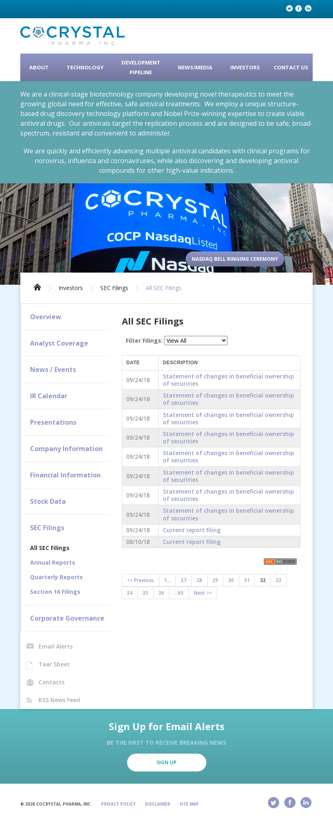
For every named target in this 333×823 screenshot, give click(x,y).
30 (231, 580)
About (39, 67)
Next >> (203, 592)
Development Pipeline (140, 67)
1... (167, 580)
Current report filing (192, 530)
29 (215, 580)
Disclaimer (157, 804)
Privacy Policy (118, 804)
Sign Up (166, 762)
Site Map (189, 804)
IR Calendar (48, 395)
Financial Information (65, 475)
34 (129, 592)
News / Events (53, 369)
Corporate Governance (67, 618)
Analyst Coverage (59, 343)
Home (37, 286)
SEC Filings (114, 288)
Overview (45, 316)
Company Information (66, 448)
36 (161, 592)
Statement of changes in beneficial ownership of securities (228, 379)
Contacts (52, 682)
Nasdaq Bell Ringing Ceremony (235, 259)
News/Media (195, 67)
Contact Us (291, 67)
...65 (179, 592)
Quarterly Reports (56, 577)
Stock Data (48, 501)
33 (278, 580)
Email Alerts (56, 646)
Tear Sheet (54, 664)
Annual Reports (52, 562)
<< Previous (140, 580)
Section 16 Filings (55, 591)
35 (145, 592)
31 (247, 580)
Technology (85, 67)
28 (199, 580)
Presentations (53, 422)
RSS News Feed (59, 700)
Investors (245, 67)
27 (183, 580)
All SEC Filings (164, 288)
